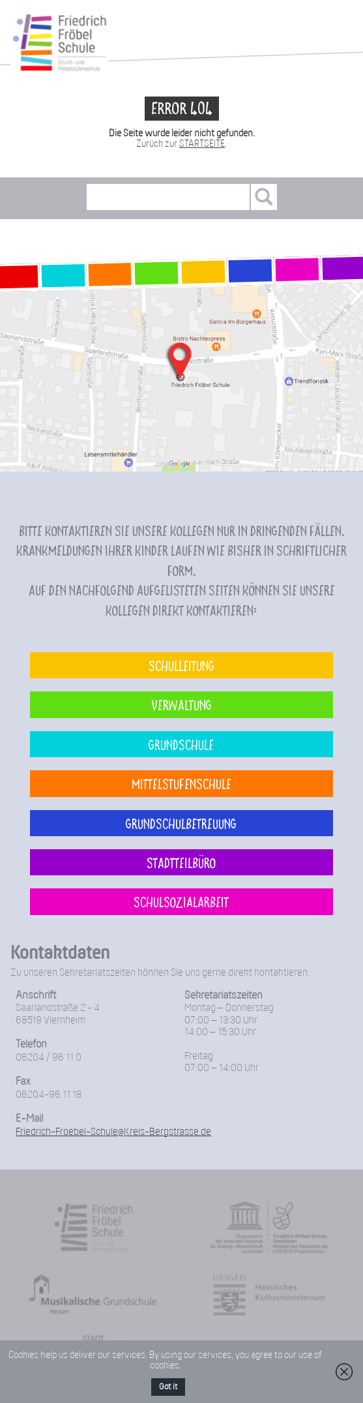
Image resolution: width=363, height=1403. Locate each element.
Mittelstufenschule (181, 783)
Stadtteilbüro (181, 862)
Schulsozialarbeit (181, 901)
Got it (168, 1387)
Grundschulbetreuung (181, 823)
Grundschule (181, 744)
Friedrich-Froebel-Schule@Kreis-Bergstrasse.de (113, 1132)
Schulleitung (181, 665)
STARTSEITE (202, 144)
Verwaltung (181, 704)
